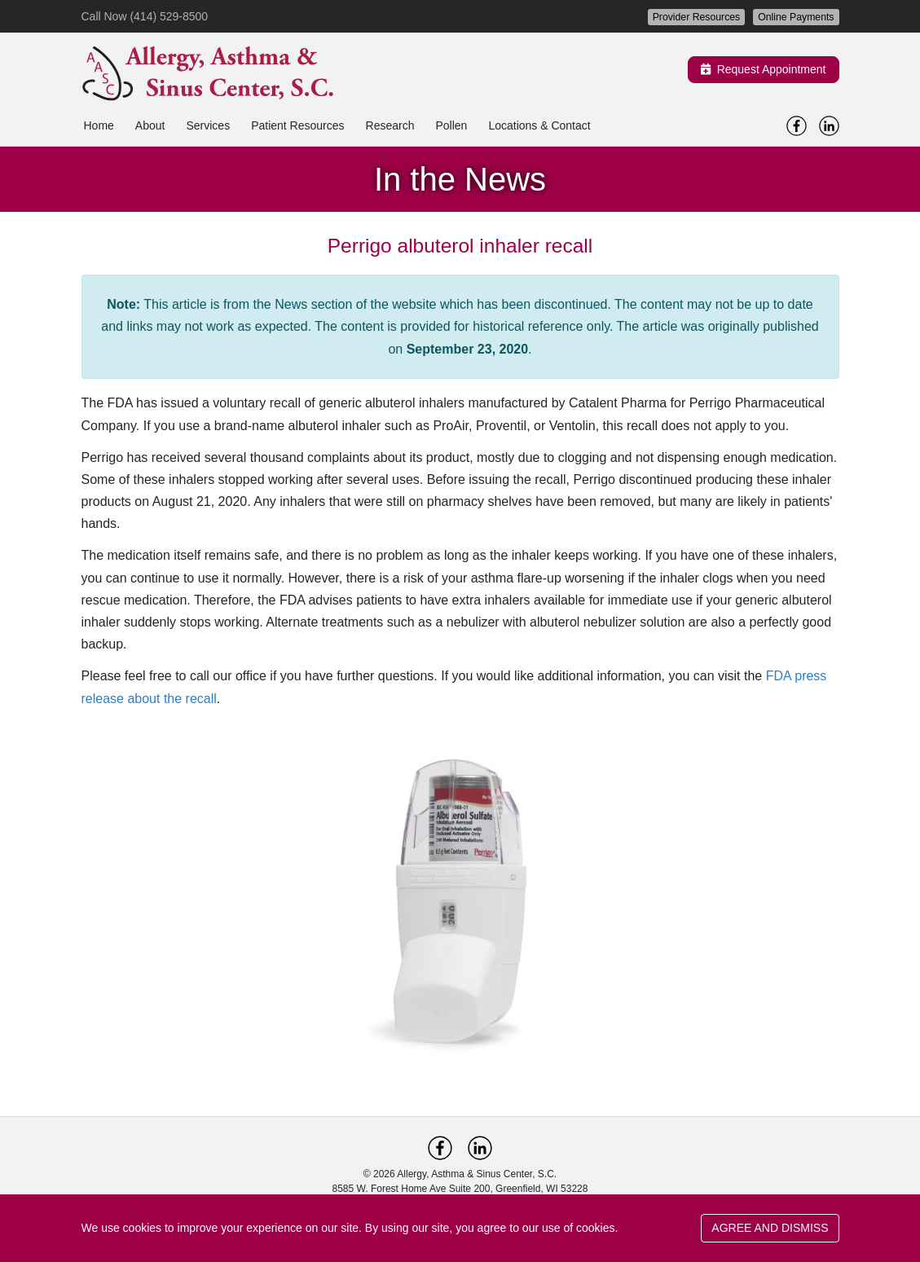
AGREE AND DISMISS (769, 1227)
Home (99, 125)
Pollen (451, 125)
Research (390, 125)
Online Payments (796, 17)
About (150, 125)
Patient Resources (297, 125)
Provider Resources (697, 17)
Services (208, 125)
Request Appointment (763, 69)
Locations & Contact (539, 125)
